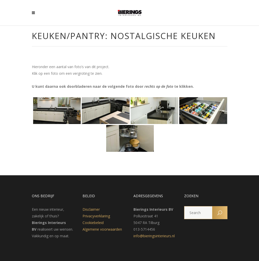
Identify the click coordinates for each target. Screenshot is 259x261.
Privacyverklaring (96, 216)
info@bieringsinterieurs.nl (154, 235)
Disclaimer (91, 209)
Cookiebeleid (93, 222)
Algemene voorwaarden (102, 229)
